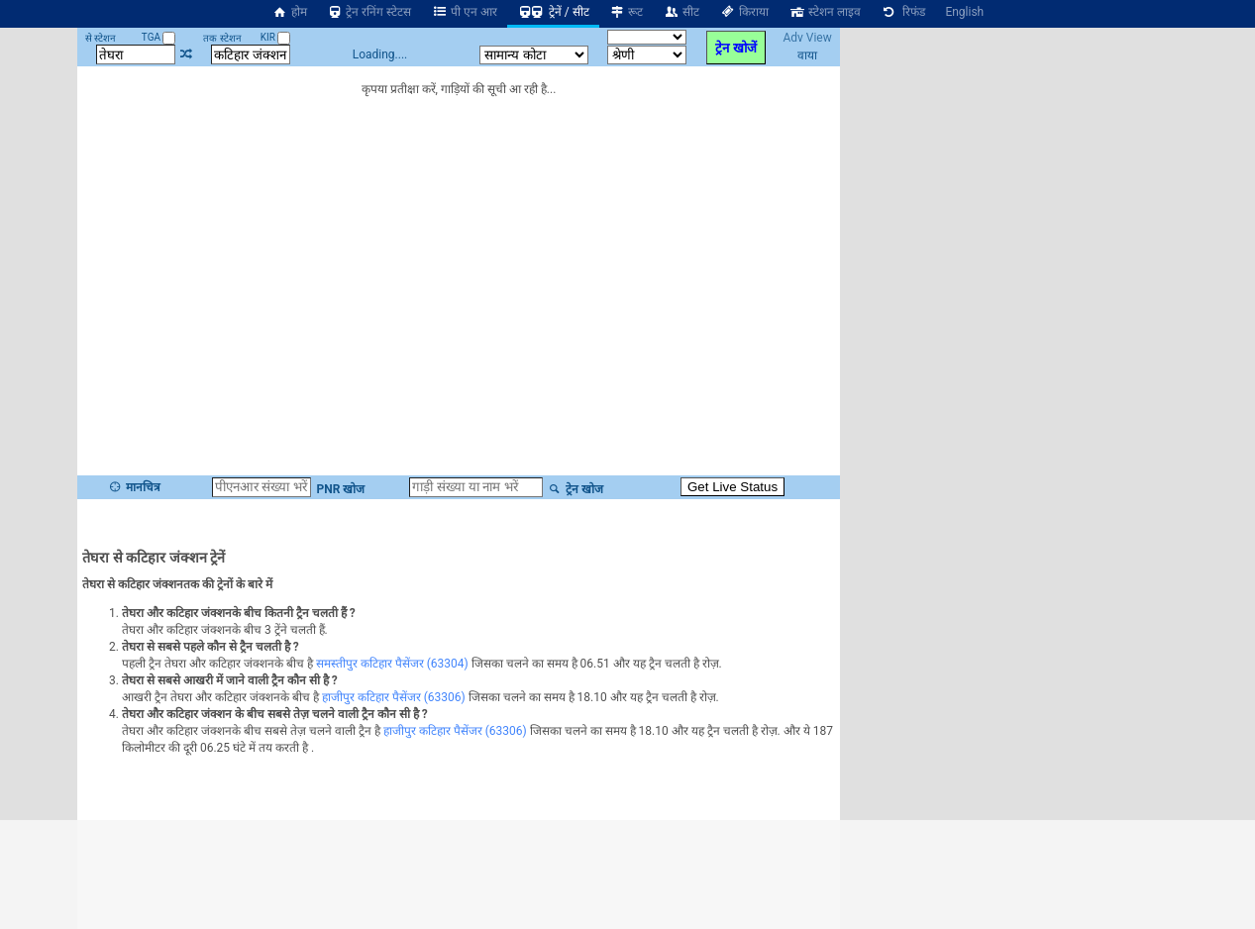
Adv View (807, 38)
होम (289, 12)
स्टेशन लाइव (824, 12)
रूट (626, 12)
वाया (807, 55)
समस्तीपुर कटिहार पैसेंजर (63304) (392, 664)
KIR (276, 37)
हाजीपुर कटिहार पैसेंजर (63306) (394, 697)
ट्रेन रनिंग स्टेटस (369, 12)
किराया (744, 12)
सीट (681, 12)
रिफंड (903, 12)
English (964, 12)
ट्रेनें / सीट (553, 12)
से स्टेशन (100, 38)
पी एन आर (464, 12)
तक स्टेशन (222, 38)
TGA (159, 37)
